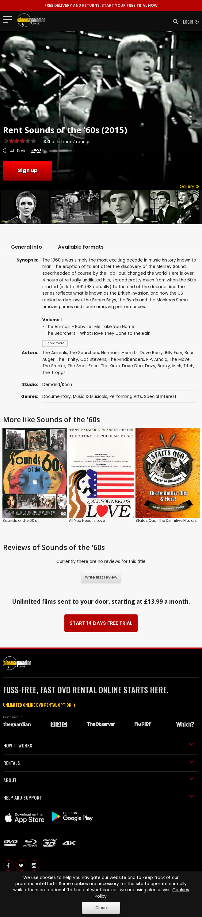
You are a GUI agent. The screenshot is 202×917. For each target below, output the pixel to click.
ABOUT (98, 780)
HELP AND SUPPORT (98, 797)
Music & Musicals (90, 396)
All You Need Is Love (87, 520)
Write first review (101, 577)
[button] (174, 21)
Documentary (56, 396)
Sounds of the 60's (19, 520)
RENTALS (98, 762)
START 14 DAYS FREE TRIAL (101, 623)
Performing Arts (125, 396)
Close (101, 907)
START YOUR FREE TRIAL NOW (101, 5)
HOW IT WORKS (98, 745)
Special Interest (160, 396)
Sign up (27, 170)
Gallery (189, 186)
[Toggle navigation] (9, 19)
